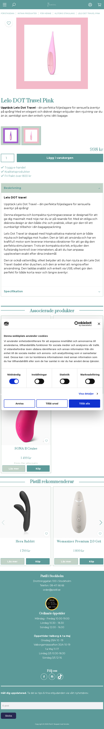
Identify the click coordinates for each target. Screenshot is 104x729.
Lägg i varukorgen (60, 157)
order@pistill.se (52, 589)
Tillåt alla (84, 403)
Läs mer (14, 468)
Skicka (8, 715)
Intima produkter (27, 13)
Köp (38, 468)
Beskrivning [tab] (52, 188)
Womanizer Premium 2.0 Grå (79, 541)
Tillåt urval (52, 403)
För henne (45, 13)
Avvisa (19, 403)
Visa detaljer (86, 393)
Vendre (66, 724)
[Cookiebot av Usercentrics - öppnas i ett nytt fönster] (77, 323)
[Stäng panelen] (99, 324)
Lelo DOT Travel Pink (89, 13)
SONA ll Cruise (26, 449)
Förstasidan (7, 13)
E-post (4, 699)
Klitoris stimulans (65, 13)
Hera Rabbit (25, 541)
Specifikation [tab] (52, 291)
